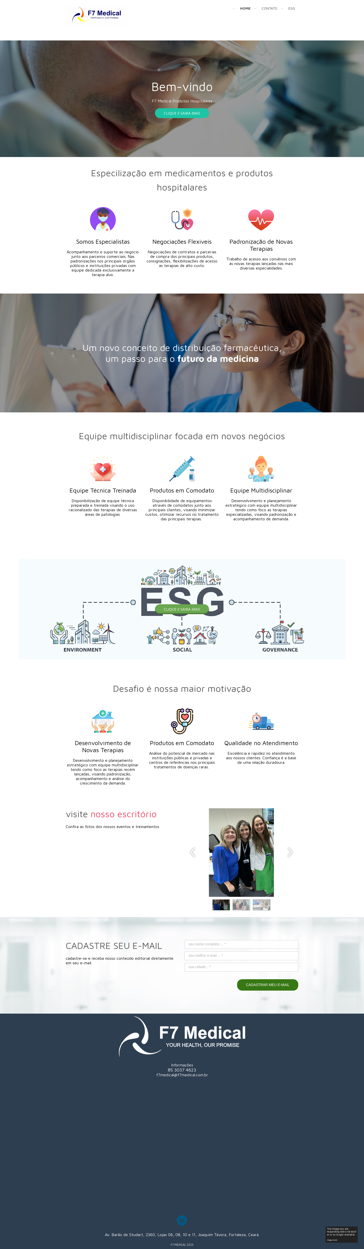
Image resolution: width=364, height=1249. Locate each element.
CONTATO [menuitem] (269, 8)
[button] (182, 113)
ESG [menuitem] (291, 8)
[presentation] (193, 852)
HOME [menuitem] (245, 8)
